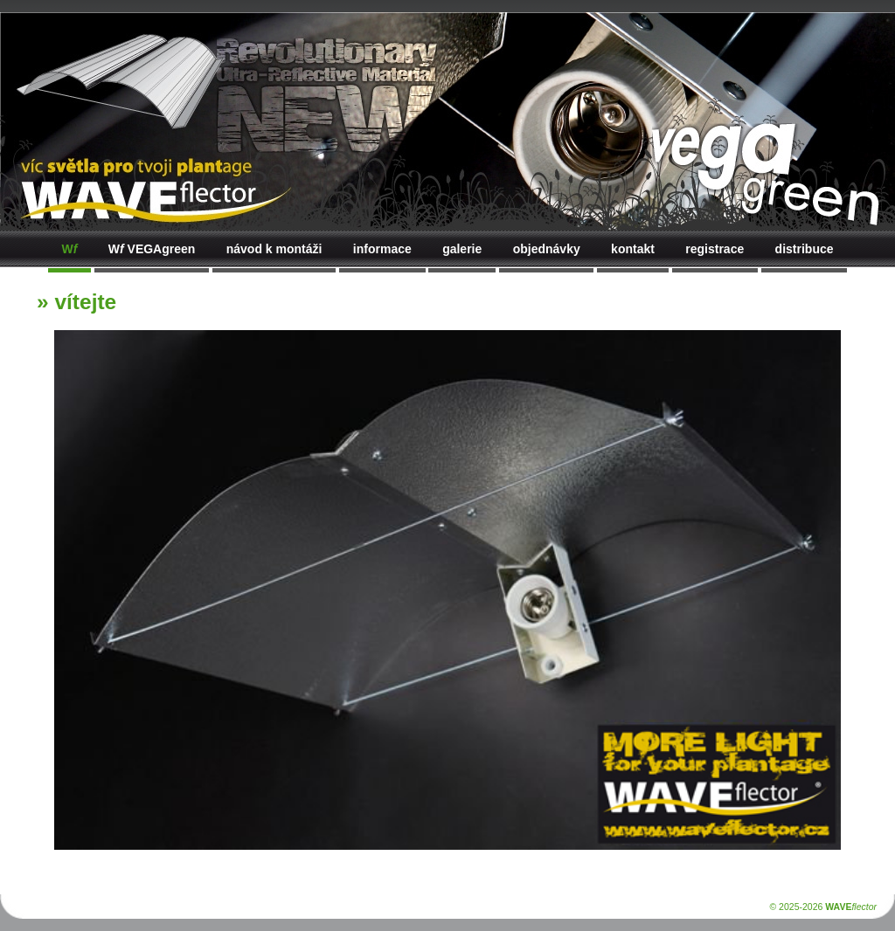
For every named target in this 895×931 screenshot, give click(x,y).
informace (382, 249)
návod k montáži (274, 249)
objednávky (546, 249)
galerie (462, 249)
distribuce (804, 249)
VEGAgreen (152, 249)
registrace (714, 249)
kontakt (633, 249)
